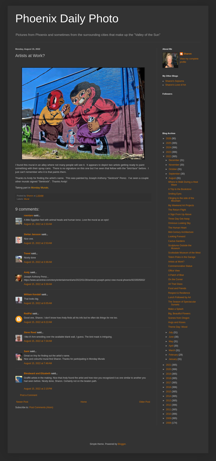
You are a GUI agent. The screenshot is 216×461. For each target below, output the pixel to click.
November (174, 164)
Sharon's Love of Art (175, 85)
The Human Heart (177, 227)
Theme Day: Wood (177, 327)
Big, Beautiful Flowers (179, 313)
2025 (169, 143)
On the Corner (175, 279)
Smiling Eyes (174, 193)
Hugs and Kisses (176, 322)
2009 (169, 418)
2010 (169, 414)
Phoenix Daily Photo (67, 18)
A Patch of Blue (176, 275)
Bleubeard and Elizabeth (37, 373)
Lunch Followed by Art (179, 297)
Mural (26, 199)
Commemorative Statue (180, 266)
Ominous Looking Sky (179, 223)
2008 (169, 423)
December (174, 160)
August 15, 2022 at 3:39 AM (38, 284)
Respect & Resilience (179, 293)
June (171, 336)
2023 (169, 152)
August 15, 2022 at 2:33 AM (38, 224)
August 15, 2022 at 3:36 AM (38, 262)
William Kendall (32, 294)
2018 (169, 378)
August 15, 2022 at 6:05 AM (38, 303)
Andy (27, 272)
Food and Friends (177, 288)
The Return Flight (177, 209)
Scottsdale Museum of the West (184, 252)
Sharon (188, 53)
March (172, 350)
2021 (169, 365)
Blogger (122, 444)
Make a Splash (175, 309)
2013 (169, 400)
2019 (169, 374)
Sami (26, 351)
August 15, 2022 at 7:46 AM (38, 363)
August (173, 178)
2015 (169, 391)
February (174, 354)
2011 (169, 409)
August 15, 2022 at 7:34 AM (38, 341)
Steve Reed (30, 332)
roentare (28, 215)
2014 (169, 396)
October (173, 169)
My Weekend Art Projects (181, 205)
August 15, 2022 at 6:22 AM (38, 322)
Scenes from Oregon (178, 318)
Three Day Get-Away (179, 218)
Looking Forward (176, 236)
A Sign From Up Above (179, 214)
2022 (169, 156)
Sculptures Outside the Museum (179, 246)
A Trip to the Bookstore (179, 189)
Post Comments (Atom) (41, 407)
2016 (169, 387)
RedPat (28, 313)
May (171, 341)
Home (84, 402)
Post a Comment (28, 395)
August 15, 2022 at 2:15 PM (38, 388)
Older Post (144, 402)
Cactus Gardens (176, 241)
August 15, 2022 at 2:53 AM (38, 243)
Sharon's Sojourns (174, 81)
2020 (169, 369)
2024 (169, 147)
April (171, 345)
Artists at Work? (176, 261)
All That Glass (175, 284)
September (175, 173)
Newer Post (22, 402)
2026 (169, 138)
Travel (27, 253)
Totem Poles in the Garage (181, 257)
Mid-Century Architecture (180, 232)
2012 (169, 405)
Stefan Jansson (32, 234)
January (173, 359)
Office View (174, 270)
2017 (169, 382)
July (171, 332)
